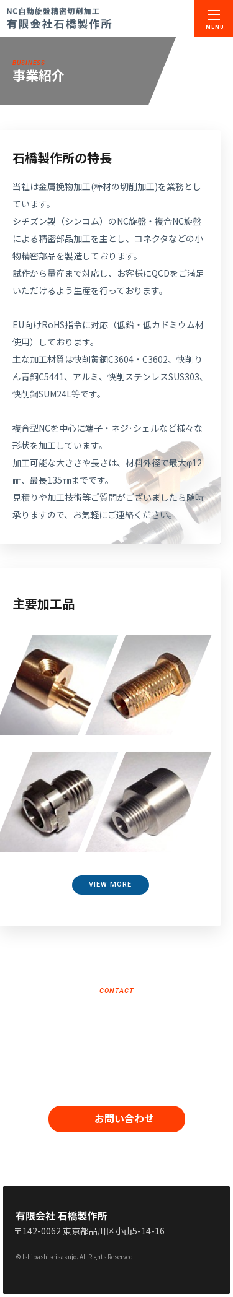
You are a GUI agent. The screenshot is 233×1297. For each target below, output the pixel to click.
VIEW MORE (110, 884)
